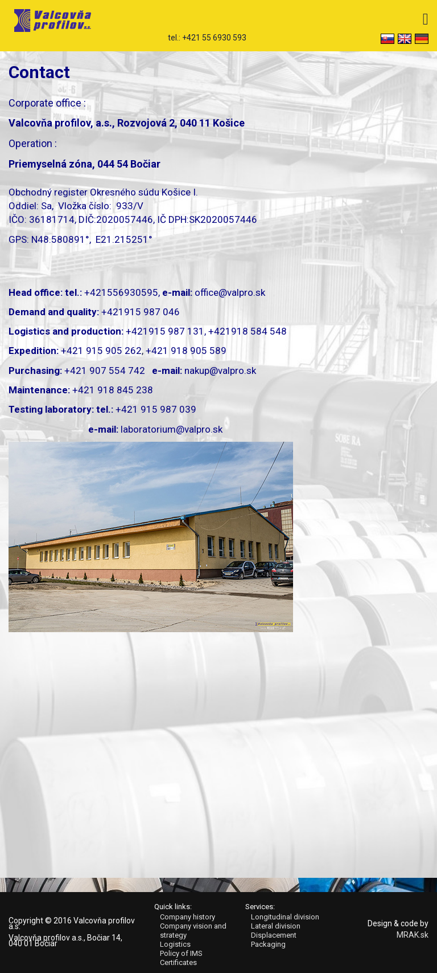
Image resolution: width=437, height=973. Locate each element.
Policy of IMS (181, 953)
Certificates (178, 962)
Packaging (268, 944)
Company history (187, 917)
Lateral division (275, 926)
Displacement (273, 935)
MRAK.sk (412, 934)
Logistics (175, 944)
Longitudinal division (285, 917)
